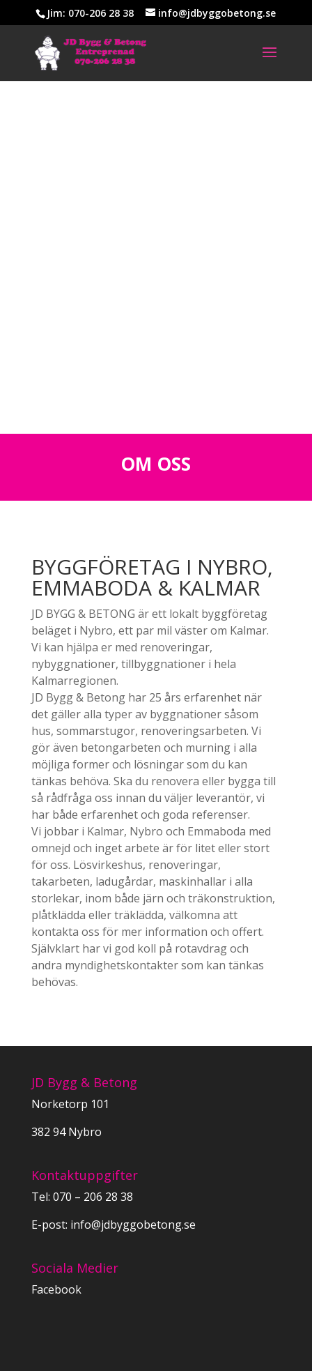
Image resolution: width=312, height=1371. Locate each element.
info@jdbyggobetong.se (132, 1224)
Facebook (56, 1289)
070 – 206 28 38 (93, 1196)
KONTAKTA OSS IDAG (156, 304)
